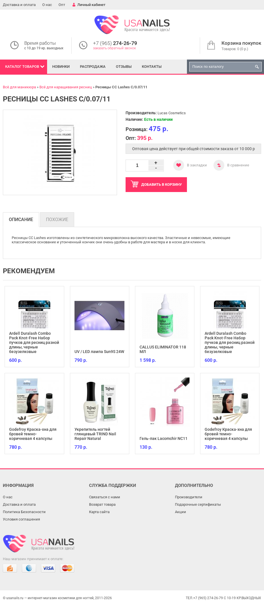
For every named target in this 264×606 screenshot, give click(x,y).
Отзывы (124, 66)
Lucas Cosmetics (172, 113)
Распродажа (93, 66)
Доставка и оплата (19, 5)
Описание (21, 219)
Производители (188, 497)
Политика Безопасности (24, 512)
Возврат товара (102, 504)
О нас (47, 5)
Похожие (57, 219)
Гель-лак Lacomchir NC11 (164, 438)
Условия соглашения (21, 519)
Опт (62, 5)
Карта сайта (99, 512)
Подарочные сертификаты (198, 504)
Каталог (22, 66)
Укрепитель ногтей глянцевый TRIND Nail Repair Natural (95, 434)
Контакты (152, 66)
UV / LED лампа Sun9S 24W (99, 351)
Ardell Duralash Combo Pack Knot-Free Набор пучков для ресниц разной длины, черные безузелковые (34, 342)
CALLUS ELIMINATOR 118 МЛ (163, 349)
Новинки (61, 66)
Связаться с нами (104, 497)
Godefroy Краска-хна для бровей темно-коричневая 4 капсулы (33, 434)
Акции (180, 512)
